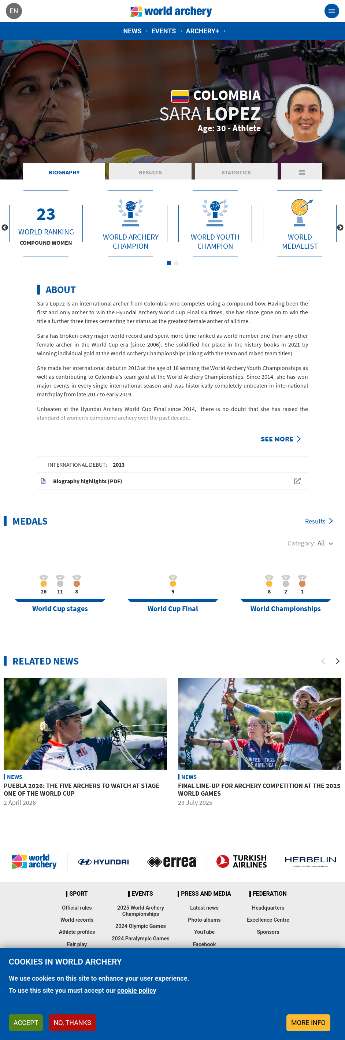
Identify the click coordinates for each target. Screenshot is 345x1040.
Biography (64, 172)
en (14, 11)
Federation (270, 894)
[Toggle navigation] (331, 11)
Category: (302, 542)
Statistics (236, 172)
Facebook (204, 944)
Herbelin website (310, 861)
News (132, 31)
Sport (78, 894)
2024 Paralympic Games (141, 939)
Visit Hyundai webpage (103, 861)
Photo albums (204, 920)
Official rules (77, 908)
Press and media (206, 894)
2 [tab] (176, 263)
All (321, 542)
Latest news (204, 908)
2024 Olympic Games (140, 926)
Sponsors (268, 932)
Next (340, 228)
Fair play (77, 944)
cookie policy (136, 990)
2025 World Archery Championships (140, 911)
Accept (26, 1022)
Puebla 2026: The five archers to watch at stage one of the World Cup (81, 789)
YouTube (204, 932)
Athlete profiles (77, 932)
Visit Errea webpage (172, 861)
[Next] (337, 661)
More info (308, 1022)
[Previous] (323, 661)
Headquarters (268, 908)
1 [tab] (169, 263)
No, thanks (72, 1022)
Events (164, 31)
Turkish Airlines (241, 861)
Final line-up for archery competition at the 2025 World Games (259, 789)
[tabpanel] (46, 223)
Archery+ (202, 31)
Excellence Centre (268, 920)
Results (150, 172)
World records (76, 920)
